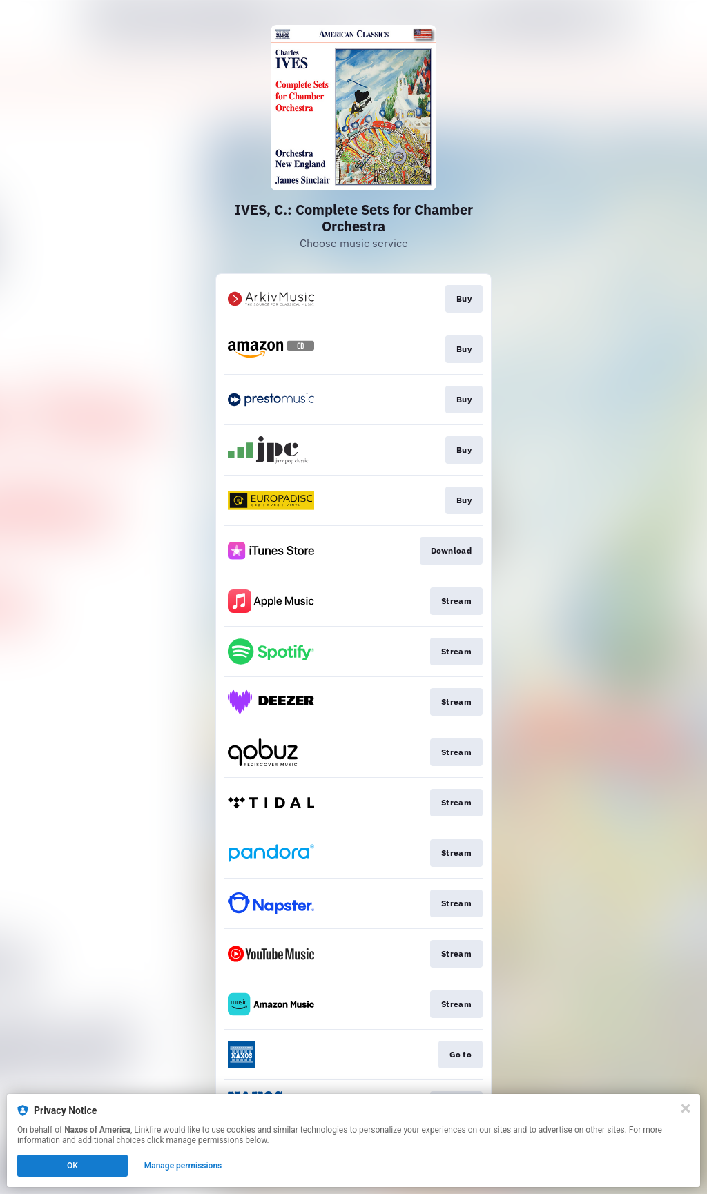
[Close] (686, 1108)
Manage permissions (183, 1166)
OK (72, 1166)
